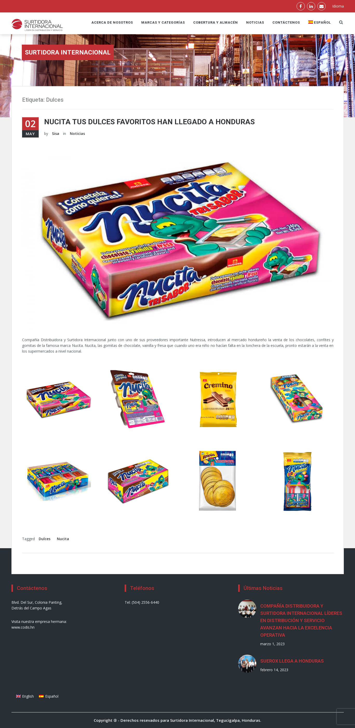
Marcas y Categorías (163, 22)
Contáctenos (286, 22)
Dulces (44, 538)
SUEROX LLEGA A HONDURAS (292, 661)
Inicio (325, 56)
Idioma (338, 6)
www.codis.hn (23, 627)
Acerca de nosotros (112, 22)
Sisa (55, 133)
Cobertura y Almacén (215, 22)
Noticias (255, 22)
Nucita (63, 538)
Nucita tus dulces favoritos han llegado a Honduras (149, 122)
